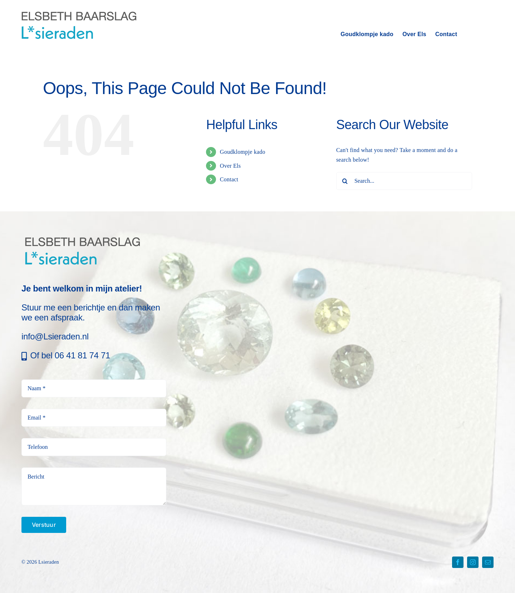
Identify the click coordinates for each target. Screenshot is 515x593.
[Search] (345, 181)
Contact (229, 179)
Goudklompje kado (242, 152)
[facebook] (458, 562)
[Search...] (404, 181)
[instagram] (473, 562)
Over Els (230, 166)
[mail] (488, 562)
